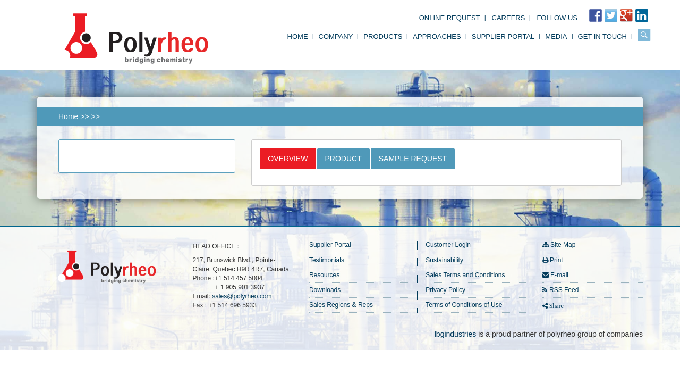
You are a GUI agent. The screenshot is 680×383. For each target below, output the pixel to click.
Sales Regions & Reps (341, 305)
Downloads (325, 290)
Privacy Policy (445, 290)
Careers (508, 18)
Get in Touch (602, 36)
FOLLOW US (557, 18)
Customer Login (448, 244)
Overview (288, 158)
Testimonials (326, 260)
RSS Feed (564, 290)
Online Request (449, 18)
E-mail (559, 275)
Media (556, 36)
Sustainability (444, 260)
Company (336, 36)
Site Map (562, 244)
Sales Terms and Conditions (465, 275)
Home (297, 36)
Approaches (437, 36)
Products (382, 36)
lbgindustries (456, 334)
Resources (324, 275)
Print (556, 260)
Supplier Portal (503, 36)
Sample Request (413, 158)
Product (343, 158)
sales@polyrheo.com (241, 296)
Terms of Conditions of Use (464, 305)
